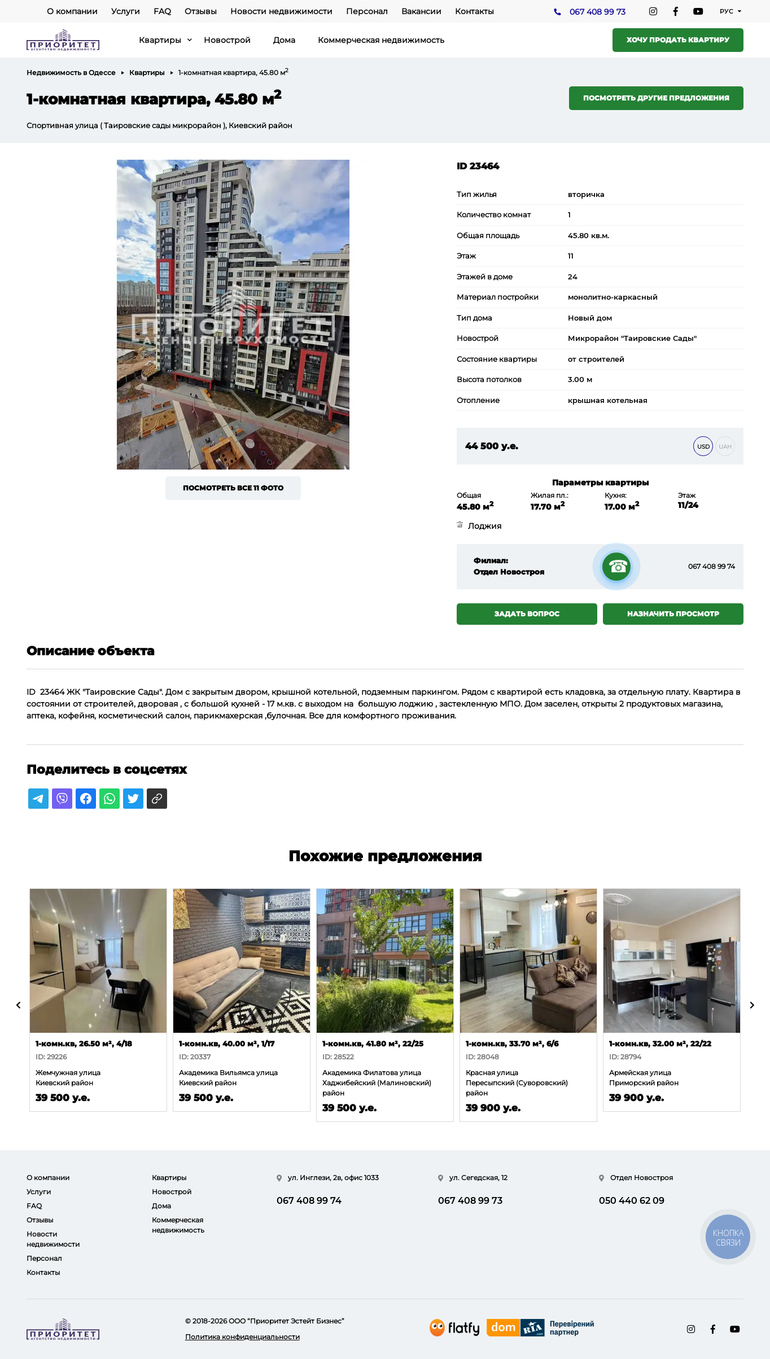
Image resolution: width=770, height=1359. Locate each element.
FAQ (162, 11)
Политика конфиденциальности (242, 1336)
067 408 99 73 (597, 12)
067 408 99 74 (711, 566)
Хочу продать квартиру (678, 40)
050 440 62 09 (631, 1200)
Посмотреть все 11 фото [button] (233, 488)
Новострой (227, 40)
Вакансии (421, 11)
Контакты (474, 11)
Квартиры (160, 40)
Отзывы (201, 11)
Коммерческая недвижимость (381, 40)
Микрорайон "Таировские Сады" (632, 338)
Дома (284, 40)
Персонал (367, 11)
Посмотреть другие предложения (656, 98)
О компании (72, 11)
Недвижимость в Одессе (71, 72)
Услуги (125, 11)
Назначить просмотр (673, 614)
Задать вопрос (527, 614)
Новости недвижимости (281, 11)
